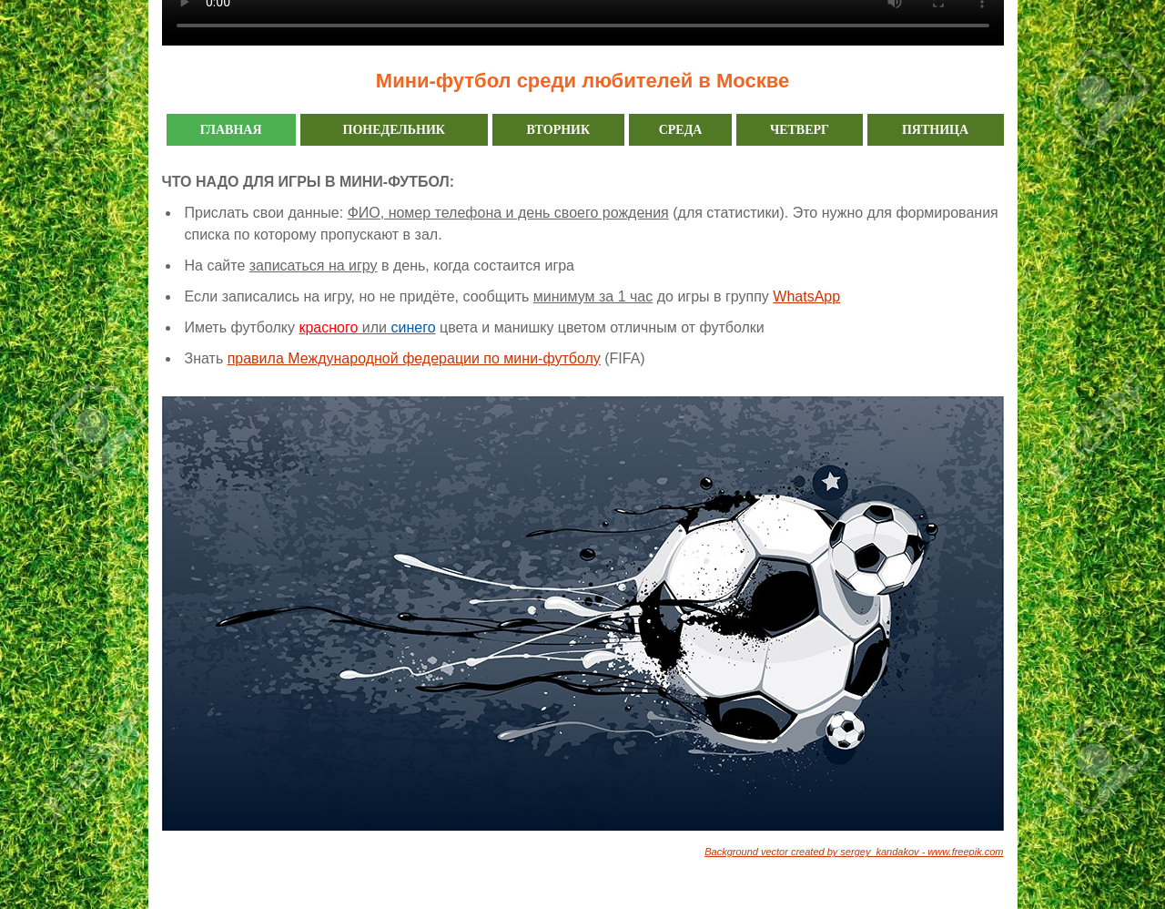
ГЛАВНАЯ (231, 130)
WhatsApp (806, 296)
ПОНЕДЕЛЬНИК (394, 130)
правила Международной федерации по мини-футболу (414, 358)
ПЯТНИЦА (935, 130)
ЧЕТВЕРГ (799, 130)
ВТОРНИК (558, 130)
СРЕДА (681, 130)
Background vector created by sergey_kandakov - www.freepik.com (853, 851)
